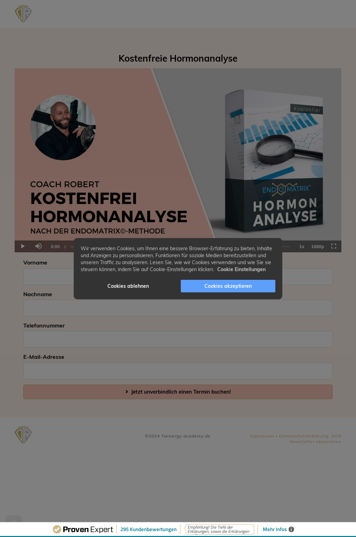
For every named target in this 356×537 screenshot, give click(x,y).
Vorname (35, 262)
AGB (336, 436)
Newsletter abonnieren (315, 441)
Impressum (262, 436)
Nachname (37, 294)
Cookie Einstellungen (241, 269)
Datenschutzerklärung (304, 436)
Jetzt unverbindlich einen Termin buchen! (178, 391)
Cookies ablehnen (128, 286)
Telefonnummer (44, 325)
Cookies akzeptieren (228, 286)
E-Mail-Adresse (43, 356)
